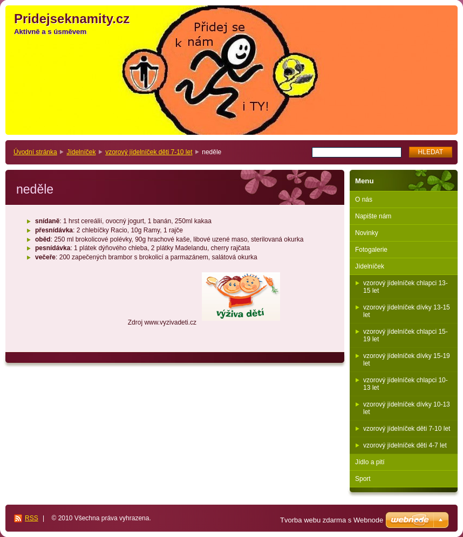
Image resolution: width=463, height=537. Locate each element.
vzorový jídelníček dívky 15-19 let (406, 359)
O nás (363, 199)
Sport (363, 479)
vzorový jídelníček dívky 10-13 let (406, 408)
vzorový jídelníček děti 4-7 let (405, 445)
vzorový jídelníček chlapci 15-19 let (405, 335)
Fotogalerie (371, 249)
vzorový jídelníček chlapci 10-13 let (405, 383)
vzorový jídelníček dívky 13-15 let (406, 311)
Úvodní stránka (35, 152)
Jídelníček (81, 152)
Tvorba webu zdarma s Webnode (331, 520)
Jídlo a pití (370, 462)
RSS (31, 518)
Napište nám (373, 216)
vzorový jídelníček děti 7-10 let (148, 152)
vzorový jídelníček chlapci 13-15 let (405, 286)
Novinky (366, 233)
